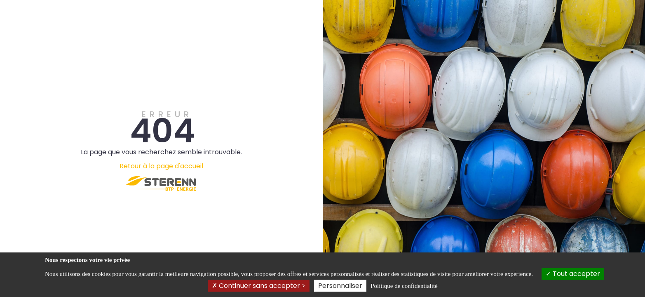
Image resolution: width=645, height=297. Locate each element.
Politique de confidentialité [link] (404, 286)
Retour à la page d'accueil (161, 166)
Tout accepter (573, 273)
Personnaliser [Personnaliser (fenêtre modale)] (340, 285)
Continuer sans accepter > (258, 285)
